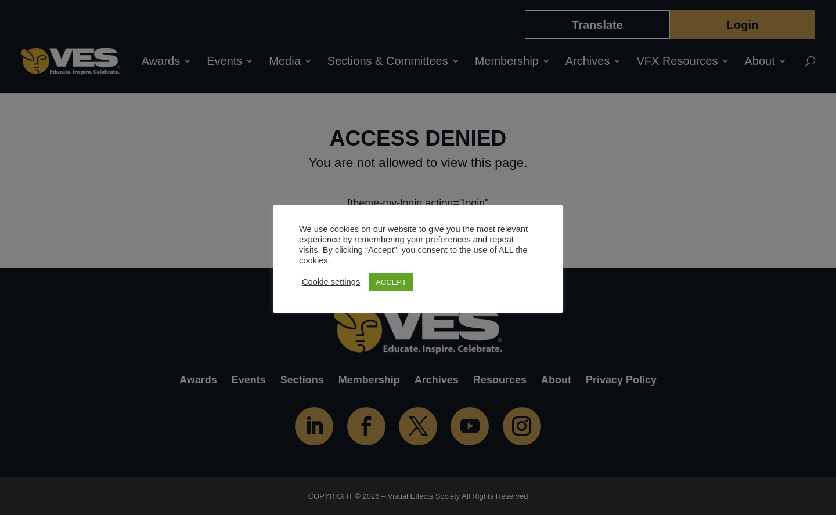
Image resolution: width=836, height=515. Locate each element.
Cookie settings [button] (331, 281)
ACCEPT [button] (391, 282)
